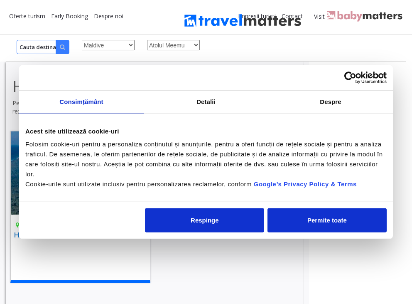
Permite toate (327, 220)
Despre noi (108, 16)
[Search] (43, 47)
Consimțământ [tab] (81, 101)
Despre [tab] (330, 101)
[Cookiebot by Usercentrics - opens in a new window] (350, 77)
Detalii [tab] (206, 101)
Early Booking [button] (69, 16)
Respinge (205, 220)
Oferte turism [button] (27, 16)
